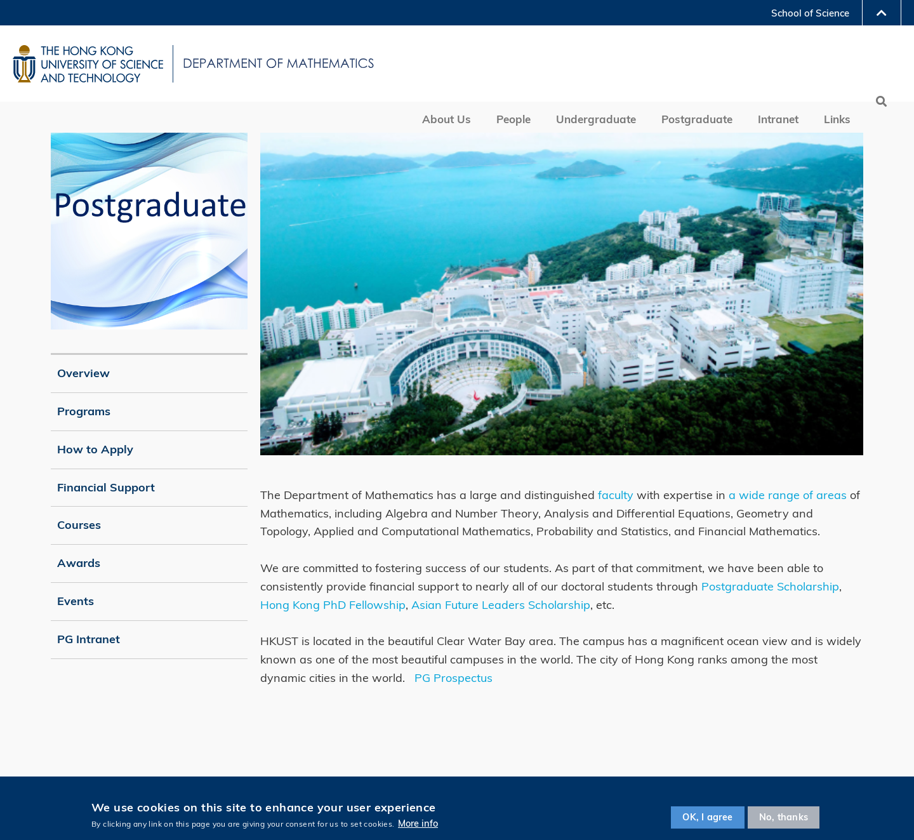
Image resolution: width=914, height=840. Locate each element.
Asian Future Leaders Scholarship (500, 604)
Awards (78, 563)
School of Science (810, 13)
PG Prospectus (453, 677)
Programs (83, 411)
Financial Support (106, 487)
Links (837, 119)
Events (75, 601)
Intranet (778, 119)
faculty (615, 495)
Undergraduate (596, 119)
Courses (79, 524)
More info (418, 823)
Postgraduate (696, 119)
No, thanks (783, 817)
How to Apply (95, 449)
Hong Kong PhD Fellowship (333, 604)
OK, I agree (707, 817)
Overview (83, 373)
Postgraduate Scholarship (770, 586)
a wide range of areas (788, 495)
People (513, 119)
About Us (446, 119)
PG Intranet (88, 639)
